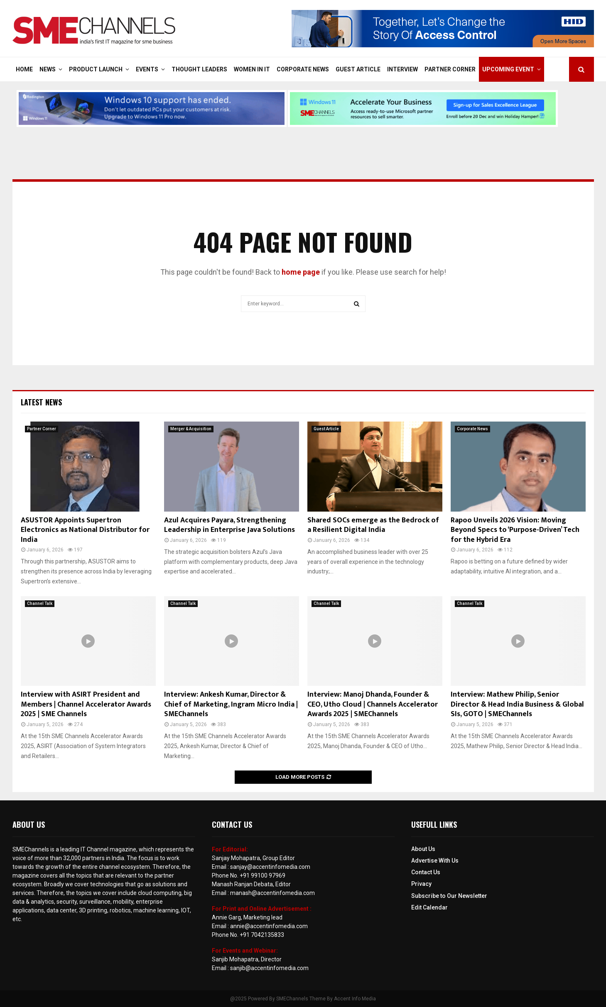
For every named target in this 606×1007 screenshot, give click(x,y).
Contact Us (425, 872)
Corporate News (303, 69)
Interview (402, 69)
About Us (423, 849)
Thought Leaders (199, 69)
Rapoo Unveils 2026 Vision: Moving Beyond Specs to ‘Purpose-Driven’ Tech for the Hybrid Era (515, 530)
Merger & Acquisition (190, 429)
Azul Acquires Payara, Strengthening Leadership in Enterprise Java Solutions (229, 525)
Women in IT (252, 69)
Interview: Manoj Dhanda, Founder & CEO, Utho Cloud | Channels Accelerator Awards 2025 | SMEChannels (372, 704)
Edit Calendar (429, 907)
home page (301, 272)
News (47, 69)
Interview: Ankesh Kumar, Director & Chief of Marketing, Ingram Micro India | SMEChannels (231, 704)
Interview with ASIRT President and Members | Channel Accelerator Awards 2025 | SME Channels (86, 704)
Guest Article (358, 69)
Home (24, 69)
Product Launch (96, 69)
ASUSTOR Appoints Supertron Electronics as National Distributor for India (85, 530)
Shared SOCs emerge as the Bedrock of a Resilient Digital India (373, 525)
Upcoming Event (508, 69)
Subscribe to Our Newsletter (449, 895)
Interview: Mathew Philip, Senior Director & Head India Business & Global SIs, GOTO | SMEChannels (517, 704)
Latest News (41, 402)
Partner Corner (450, 69)
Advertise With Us (435, 860)
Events (147, 69)
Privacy (421, 883)
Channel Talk (39, 603)
